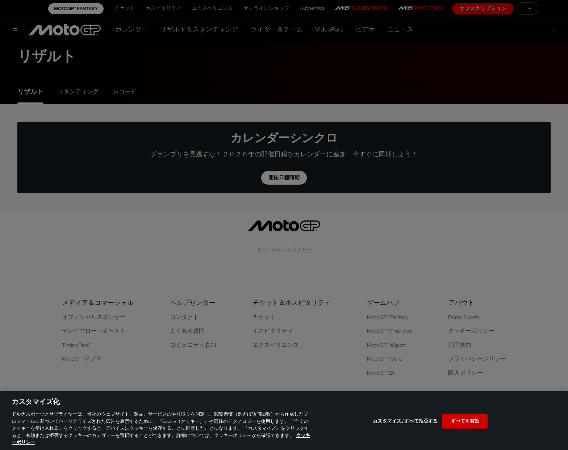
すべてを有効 (465, 421)
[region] (284, 420)
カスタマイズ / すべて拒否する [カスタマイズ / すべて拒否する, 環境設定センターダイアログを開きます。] (405, 421)
